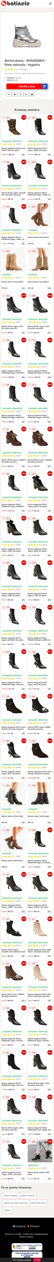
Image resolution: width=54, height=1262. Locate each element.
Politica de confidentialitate (35, 1234)
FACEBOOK (19, 1226)
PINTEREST (33, 1226)
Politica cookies (26, 1236)
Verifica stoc (33, 86)
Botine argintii (10, 1195)
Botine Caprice (28, 1195)
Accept (37, 1259)
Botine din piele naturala (15, 1203)
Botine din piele (38, 1203)
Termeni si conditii (13, 1234)
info (23, 154)
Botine (7, 1210)
